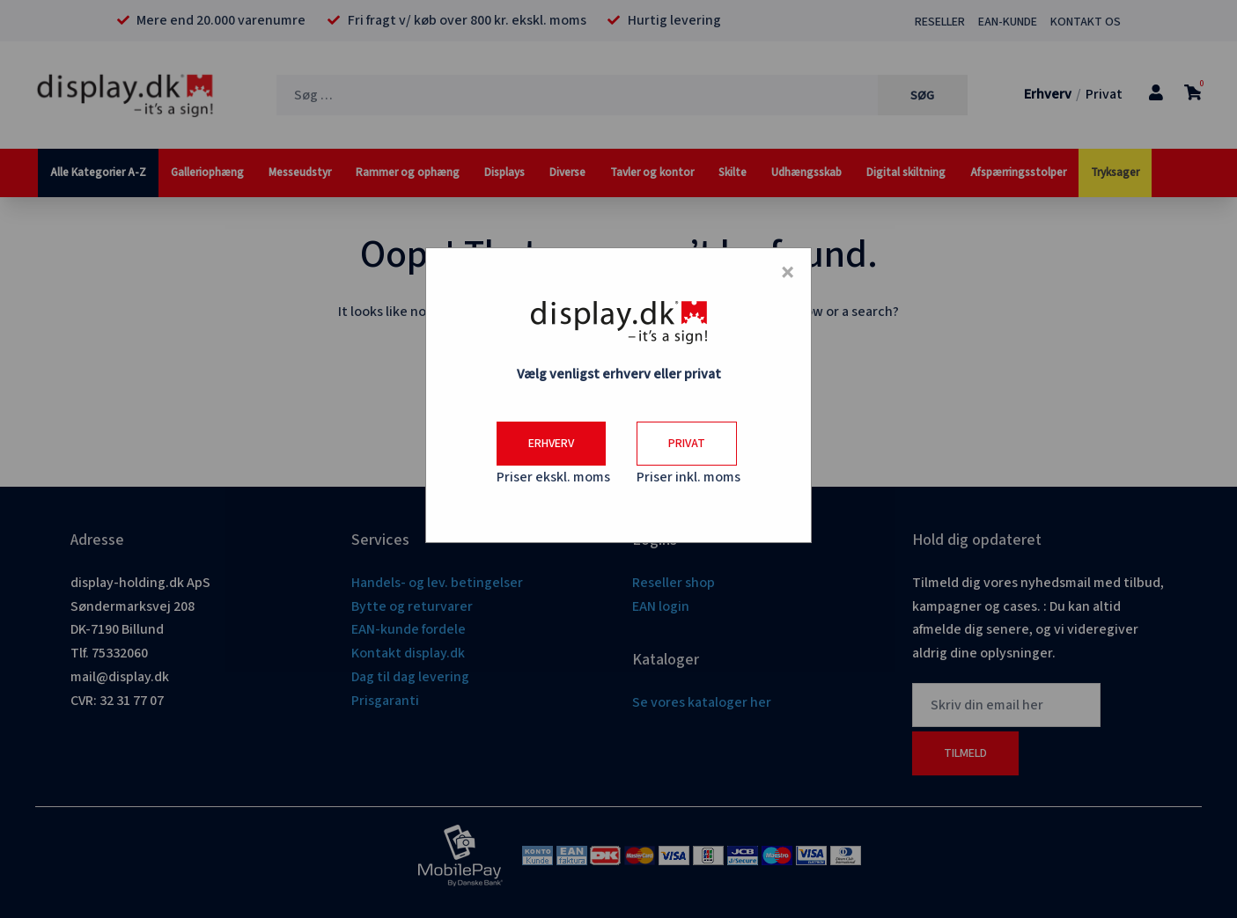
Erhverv (551, 443)
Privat (686, 443)
